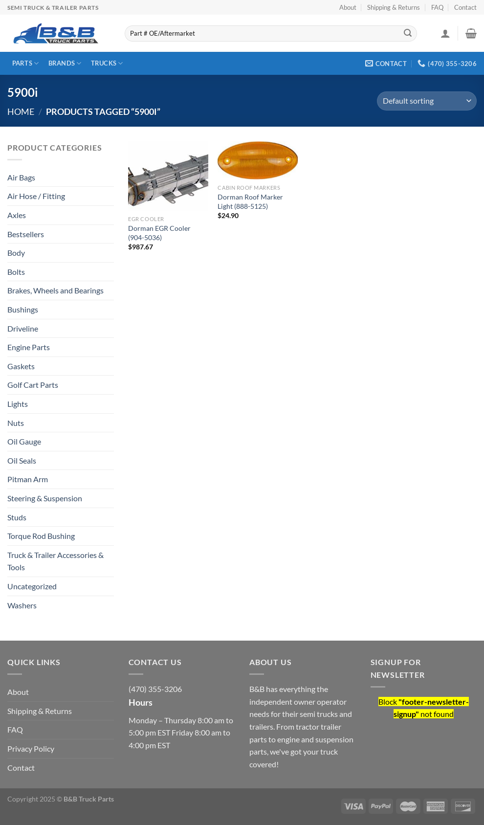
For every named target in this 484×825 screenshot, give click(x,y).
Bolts (16, 271)
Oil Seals (21, 460)
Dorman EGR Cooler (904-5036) (159, 233)
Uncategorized (32, 586)
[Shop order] (427, 101)
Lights (17, 403)
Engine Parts (28, 347)
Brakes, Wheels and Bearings (55, 290)
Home (20, 111)
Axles (16, 215)
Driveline (22, 328)
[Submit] (407, 33)
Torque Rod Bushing (41, 535)
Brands (65, 63)
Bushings (22, 309)
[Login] (445, 33)
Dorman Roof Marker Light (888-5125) (250, 201)
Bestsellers (25, 234)
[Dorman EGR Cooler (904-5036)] (168, 176)
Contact (465, 7)
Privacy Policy (30, 748)
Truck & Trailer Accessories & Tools (55, 561)
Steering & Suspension (44, 498)
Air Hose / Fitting (36, 196)
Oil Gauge (24, 441)
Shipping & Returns (393, 7)
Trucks (107, 63)
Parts (25, 63)
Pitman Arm (27, 479)
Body (16, 252)
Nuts (15, 422)
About (347, 7)
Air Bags (21, 177)
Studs (16, 517)
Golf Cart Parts (32, 384)
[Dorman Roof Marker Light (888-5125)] (258, 160)
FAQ (437, 7)
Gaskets (21, 366)
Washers (22, 605)
